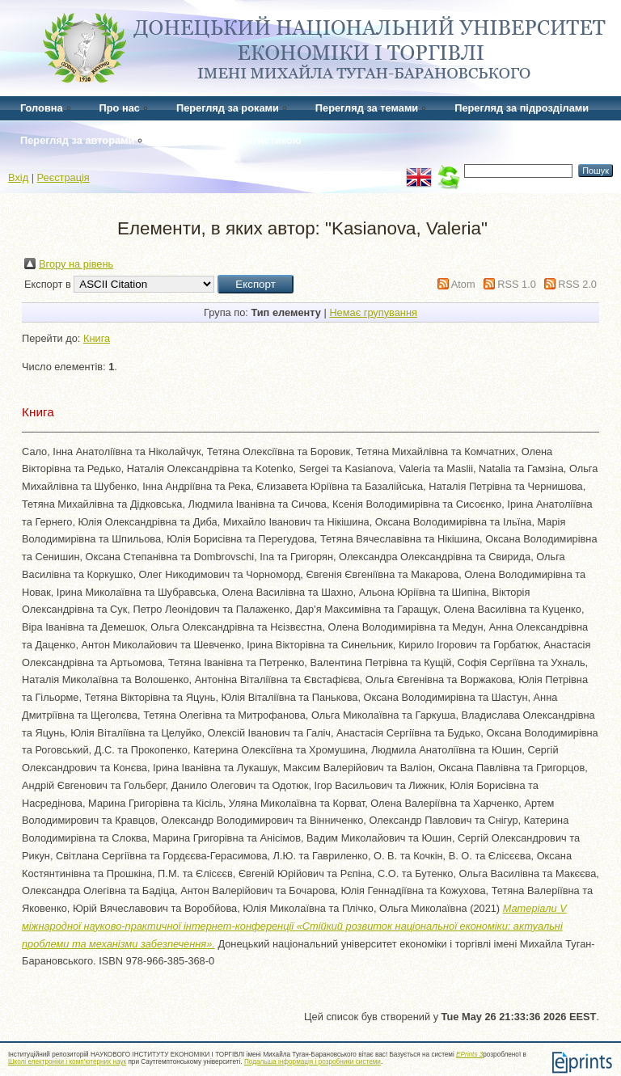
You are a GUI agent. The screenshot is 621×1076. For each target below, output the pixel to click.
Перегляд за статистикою (236, 140)
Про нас (119, 108)
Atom (463, 284)
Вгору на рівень (76, 264)
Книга (96, 338)
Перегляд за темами (366, 108)
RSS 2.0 (577, 284)
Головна (41, 108)
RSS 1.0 (516, 284)
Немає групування (373, 312)
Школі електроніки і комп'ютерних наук (67, 1061)
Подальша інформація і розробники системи (312, 1061)
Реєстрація (63, 177)
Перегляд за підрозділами (521, 108)
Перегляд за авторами (77, 140)
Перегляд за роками (227, 108)
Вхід (18, 177)
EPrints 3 (469, 1054)
